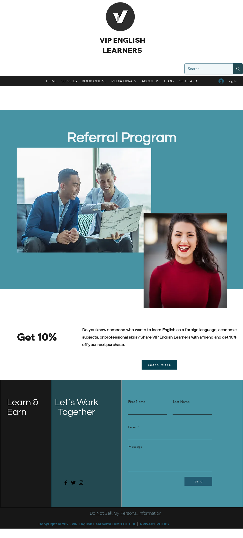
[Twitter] (73, 483)
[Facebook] (66, 483)
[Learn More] (159, 365)
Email (132, 427)
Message (135, 446)
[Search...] (205, 68)
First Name (136, 401)
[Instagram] (81, 483)
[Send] (198, 481)
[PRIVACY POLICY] (155, 524)
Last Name (181, 401)
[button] (72, 524)
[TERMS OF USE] (122, 524)
